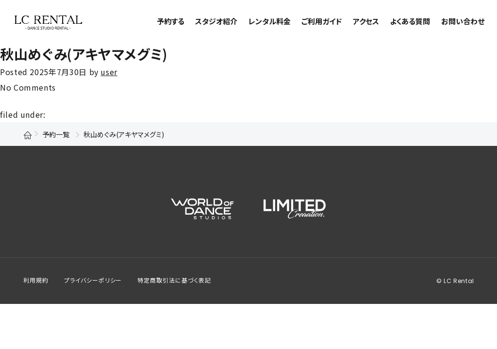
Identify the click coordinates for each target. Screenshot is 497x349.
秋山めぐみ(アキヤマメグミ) (83, 53)
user (108, 72)
